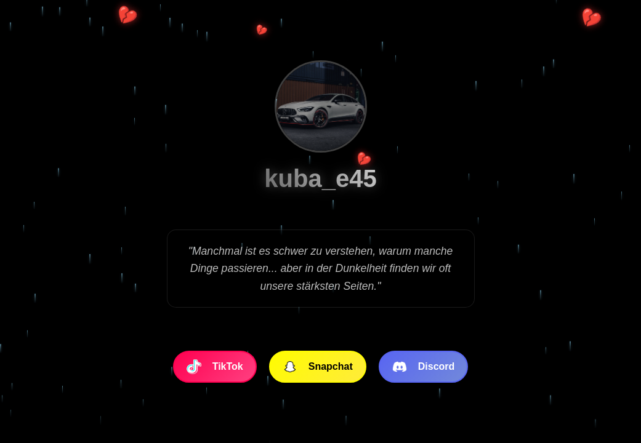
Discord (423, 366)
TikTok (215, 366)
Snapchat (318, 366)
